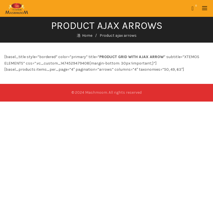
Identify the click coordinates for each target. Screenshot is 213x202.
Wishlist (195, 6)
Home (87, 35)
